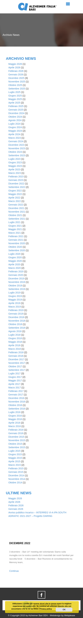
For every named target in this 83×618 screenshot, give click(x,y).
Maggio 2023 (15, 166)
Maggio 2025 (15, 99)
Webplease (69, 615)
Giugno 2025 (15, 95)
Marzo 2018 (14, 349)
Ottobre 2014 (15, 482)
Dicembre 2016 (16, 398)
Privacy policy (45, 609)
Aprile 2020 (14, 264)
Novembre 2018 (16, 320)
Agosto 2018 (15, 331)
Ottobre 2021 (15, 215)
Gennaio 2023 (15, 180)
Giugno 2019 (15, 296)
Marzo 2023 (14, 173)
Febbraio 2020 (15, 271)
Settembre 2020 (16, 250)
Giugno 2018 (15, 338)
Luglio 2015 (14, 451)
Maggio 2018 (15, 341)
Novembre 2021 (16, 211)
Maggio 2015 (15, 458)
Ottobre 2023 (15, 152)
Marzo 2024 (14, 137)
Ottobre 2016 (15, 405)
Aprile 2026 (14, 67)
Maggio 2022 (15, 194)
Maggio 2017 (15, 380)
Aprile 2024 (14, 134)
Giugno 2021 (15, 225)
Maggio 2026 (15, 64)
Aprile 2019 (14, 303)
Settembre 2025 (16, 88)
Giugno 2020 (15, 257)
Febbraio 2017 (15, 391)
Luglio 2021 (14, 222)
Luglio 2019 (14, 292)
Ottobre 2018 (15, 324)
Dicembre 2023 (16, 145)
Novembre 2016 (16, 401)
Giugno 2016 (15, 415)
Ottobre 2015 (15, 443)
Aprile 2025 (14, 102)
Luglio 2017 (14, 373)
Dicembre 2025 (16, 78)
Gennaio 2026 (15, 74)
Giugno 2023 (15, 162)
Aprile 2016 (14, 422)
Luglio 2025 (14, 92)
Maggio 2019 (15, 299)
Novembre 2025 (16, 81)
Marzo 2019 (14, 306)
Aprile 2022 (14, 197)
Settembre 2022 (16, 187)
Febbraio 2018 (15, 352)
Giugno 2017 (15, 377)
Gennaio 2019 (15, 313)
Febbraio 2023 (15, 176)
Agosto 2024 (15, 120)
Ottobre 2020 (15, 247)
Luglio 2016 (14, 412)
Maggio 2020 (15, 261)
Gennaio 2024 (15, 141)
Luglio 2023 (14, 159)
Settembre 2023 (16, 155)
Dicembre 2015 (16, 436)
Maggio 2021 (15, 229)
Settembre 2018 (16, 327)
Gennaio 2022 (15, 204)
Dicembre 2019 (16, 278)
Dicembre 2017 (16, 359)
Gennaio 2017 (15, 394)
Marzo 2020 (14, 268)
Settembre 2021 (16, 218)
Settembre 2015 (16, 447)
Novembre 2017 (16, 363)
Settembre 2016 (16, 408)
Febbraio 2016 (15, 429)
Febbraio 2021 (15, 236)
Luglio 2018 (14, 334)
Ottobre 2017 (15, 366)
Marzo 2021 (14, 232)
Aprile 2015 (14, 461)
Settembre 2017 (16, 370)
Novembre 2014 (16, 479)
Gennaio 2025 (15, 109)
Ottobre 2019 (15, 285)
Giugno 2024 (15, 127)
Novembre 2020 (16, 243)
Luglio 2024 (14, 123)
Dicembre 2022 (16, 183)
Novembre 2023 (16, 148)
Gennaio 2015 (15, 472)
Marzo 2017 (14, 387)
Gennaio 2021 (15, 239)
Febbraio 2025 (15, 106)
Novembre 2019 (16, 282)
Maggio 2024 (15, 130)
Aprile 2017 (14, 384)
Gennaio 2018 (15, 356)
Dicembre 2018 (16, 317)
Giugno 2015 (15, 454)
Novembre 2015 (16, 440)
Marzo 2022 (14, 201)
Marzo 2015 (14, 465)
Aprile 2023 (14, 169)
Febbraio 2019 (15, 310)
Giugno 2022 (15, 190)
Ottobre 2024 (15, 116)
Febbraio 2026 (15, 71)
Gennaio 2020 (15, 275)
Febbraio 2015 (15, 468)
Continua (14, 571)
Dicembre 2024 (16, 113)
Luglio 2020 (14, 254)
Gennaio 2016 (15, 433)
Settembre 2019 (16, 289)
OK (64, 609)
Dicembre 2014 (16, 475)
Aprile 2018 (14, 345)
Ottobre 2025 (15, 85)
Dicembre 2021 (16, 208)
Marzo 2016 (14, 426)
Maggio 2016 (15, 419)
